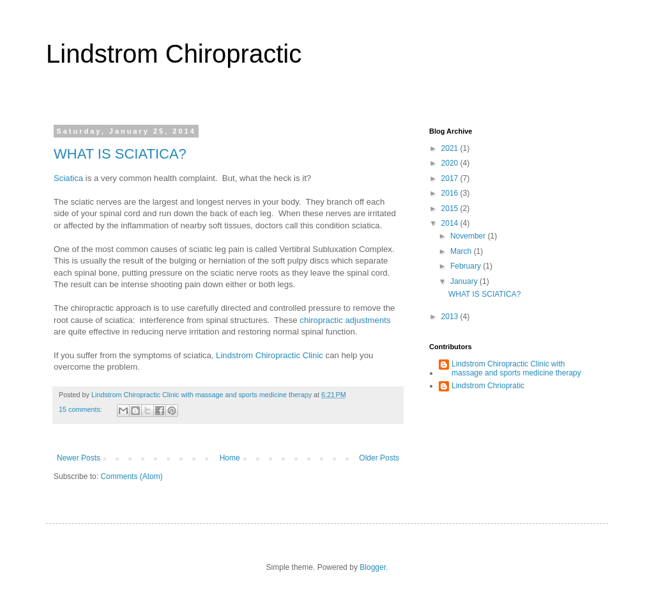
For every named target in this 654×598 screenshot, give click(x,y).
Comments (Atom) (131, 476)
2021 (450, 148)
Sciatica (68, 178)
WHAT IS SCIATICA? (120, 154)
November (469, 236)
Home (230, 457)
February (466, 266)
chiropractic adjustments (345, 320)
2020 (450, 163)
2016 (450, 193)
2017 (450, 178)
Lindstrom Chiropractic (173, 54)
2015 (450, 208)
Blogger (373, 567)
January (465, 281)
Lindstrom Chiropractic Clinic (269, 355)
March (462, 251)
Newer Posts (78, 457)
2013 (450, 316)
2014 (450, 223)
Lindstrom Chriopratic (488, 385)
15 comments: (81, 409)
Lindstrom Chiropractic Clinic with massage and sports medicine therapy (516, 368)
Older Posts (379, 457)
